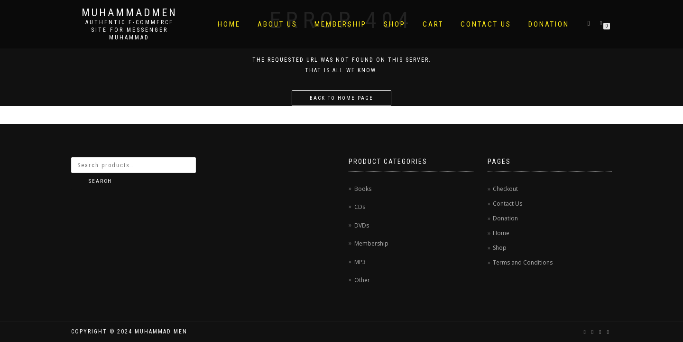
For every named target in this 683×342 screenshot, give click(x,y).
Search (100, 181)
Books (362, 189)
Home (229, 24)
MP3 (360, 262)
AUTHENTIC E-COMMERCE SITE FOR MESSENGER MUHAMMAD (129, 30)
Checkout (505, 189)
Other (362, 280)
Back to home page (341, 98)
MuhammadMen (129, 13)
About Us (277, 24)
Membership (340, 24)
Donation (548, 24)
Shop (395, 24)
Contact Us (486, 24)
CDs (359, 207)
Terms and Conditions (523, 262)
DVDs (361, 225)
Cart (433, 24)
